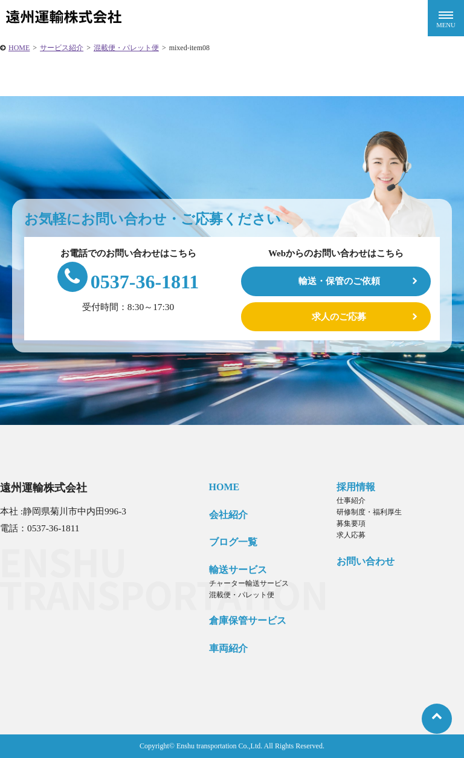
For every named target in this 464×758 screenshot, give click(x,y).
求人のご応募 (339, 316)
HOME (19, 48)
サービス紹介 (61, 48)
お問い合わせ (366, 561)
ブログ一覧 (233, 542)
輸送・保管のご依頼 (339, 281)
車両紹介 (228, 648)
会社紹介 (228, 515)
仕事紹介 (351, 500)
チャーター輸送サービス (249, 583)
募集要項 (351, 523)
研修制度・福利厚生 (369, 512)
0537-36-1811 (128, 282)
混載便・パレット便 (126, 48)
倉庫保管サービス (247, 620)
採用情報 (356, 487)
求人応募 (351, 535)
